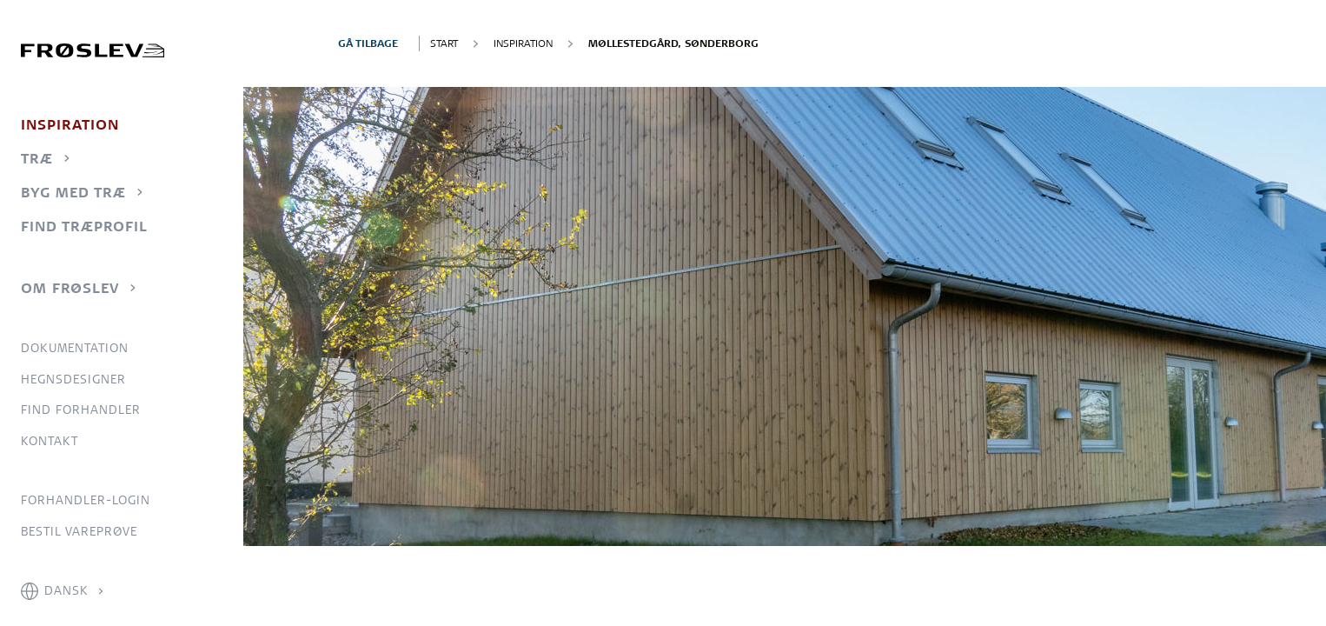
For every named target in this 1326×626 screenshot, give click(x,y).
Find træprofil (84, 226)
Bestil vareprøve (79, 531)
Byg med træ (73, 192)
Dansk (66, 590)
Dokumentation (75, 348)
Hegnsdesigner (73, 379)
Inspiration (70, 124)
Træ (37, 158)
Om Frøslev (70, 287)
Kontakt (49, 441)
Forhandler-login (85, 500)
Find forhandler (81, 409)
